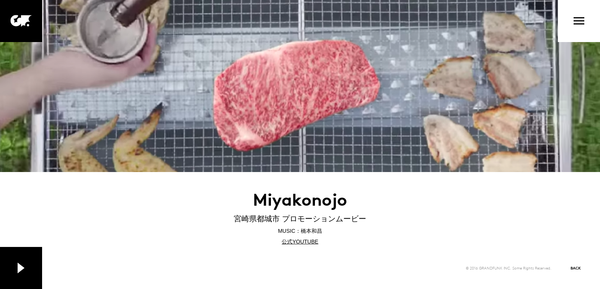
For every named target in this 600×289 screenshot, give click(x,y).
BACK (576, 267)
